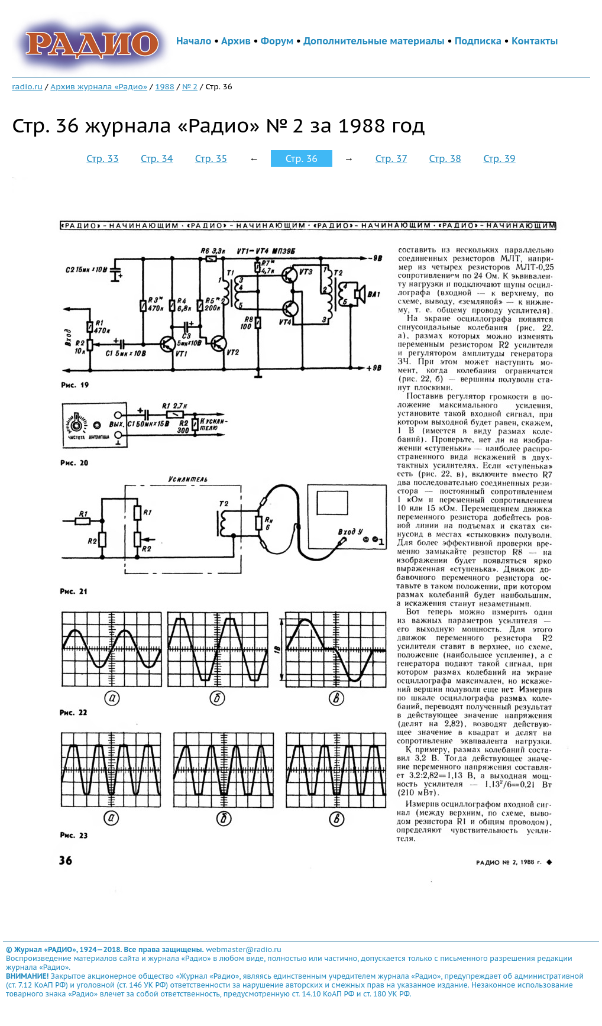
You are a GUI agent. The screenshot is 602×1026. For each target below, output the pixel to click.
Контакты (535, 40)
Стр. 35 (211, 158)
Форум (277, 40)
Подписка (478, 40)
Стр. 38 (445, 158)
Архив (236, 40)
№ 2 (190, 86)
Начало (194, 40)
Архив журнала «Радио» (98, 86)
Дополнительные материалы (374, 40)
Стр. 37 (391, 158)
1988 (164, 86)
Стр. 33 (102, 158)
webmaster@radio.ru (243, 949)
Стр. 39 (499, 158)
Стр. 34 (157, 158)
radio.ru (27, 86)
